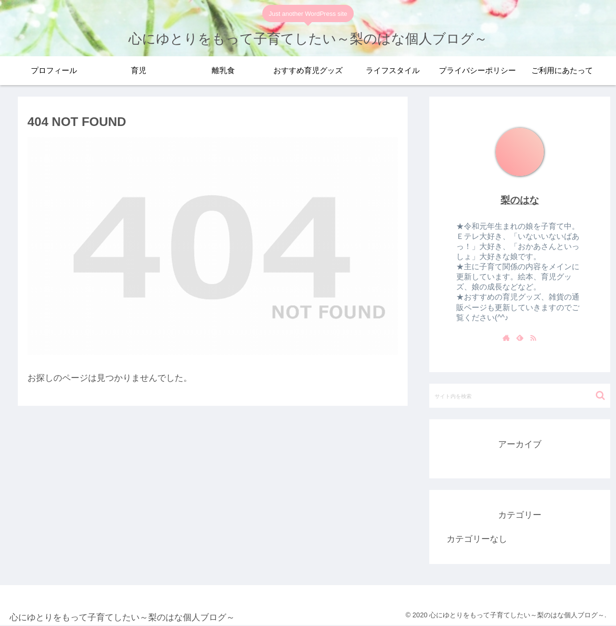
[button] (600, 395)
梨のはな (519, 200)
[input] (519, 396)
